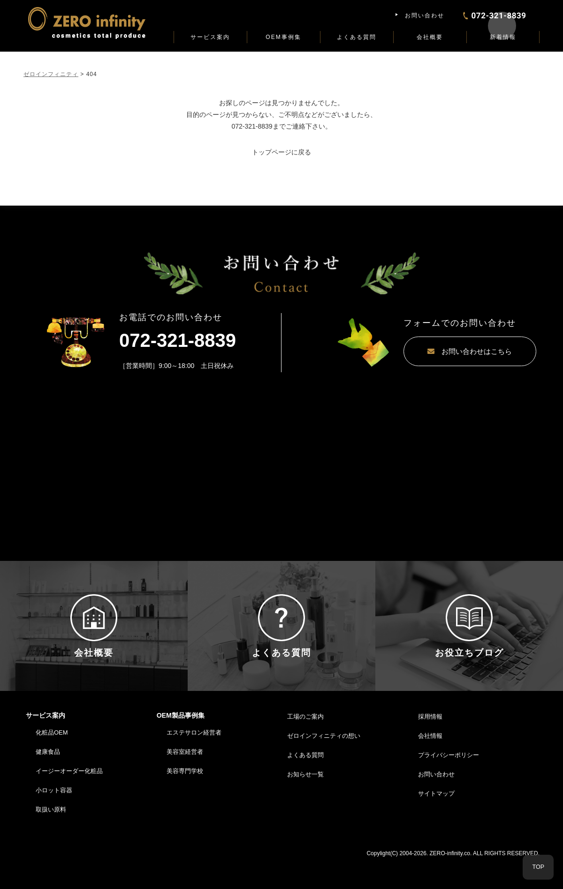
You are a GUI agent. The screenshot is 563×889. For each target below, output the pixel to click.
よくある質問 (356, 37)
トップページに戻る (281, 152)
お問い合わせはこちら (441, 351)
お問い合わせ (424, 15)
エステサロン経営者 (194, 759)
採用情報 (430, 743)
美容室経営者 (185, 778)
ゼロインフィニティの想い (323, 762)
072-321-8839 (251, 126)
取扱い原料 (51, 836)
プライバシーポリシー (448, 781)
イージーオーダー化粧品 (69, 797)
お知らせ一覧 (305, 801)
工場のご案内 (305, 743)
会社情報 (430, 762)
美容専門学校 (185, 797)
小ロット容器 (54, 816)
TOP (538, 867)
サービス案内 (210, 37)
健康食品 (48, 778)
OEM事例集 (283, 37)
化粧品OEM (52, 759)
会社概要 (430, 37)
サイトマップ (436, 820)
